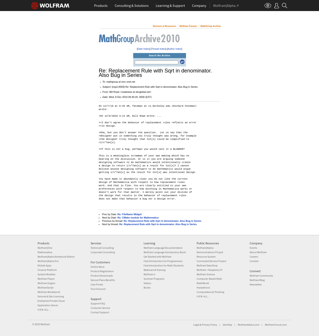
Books (147, 287)
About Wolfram (258, 252)
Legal (196, 324)
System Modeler (46, 274)
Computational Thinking (210, 292)
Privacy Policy (209, 324)
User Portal (97, 284)
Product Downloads (102, 275)
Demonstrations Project (210, 252)
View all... (44, 309)
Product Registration (102, 271)
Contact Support (100, 312)
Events (253, 247)
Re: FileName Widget (130, 214)
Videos (147, 283)
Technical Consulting (102, 247)
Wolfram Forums (188, 26)
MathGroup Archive (211, 26)
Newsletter (256, 284)
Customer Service (100, 307)
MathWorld (203, 283)
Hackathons (203, 287)
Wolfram (45, 324)
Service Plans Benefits (103, 280)
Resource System (206, 256)
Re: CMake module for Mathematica (138, 217)
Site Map (227, 324)
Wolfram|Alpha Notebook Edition (56, 256)
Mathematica (45, 252)
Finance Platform (47, 269)
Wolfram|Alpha (205, 247)
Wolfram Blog (257, 280)
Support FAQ (98, 303)
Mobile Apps (44, 265)
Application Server (48, 305)
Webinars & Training (154, 269)
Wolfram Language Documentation (163, 247)
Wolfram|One (45, 247)
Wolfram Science (206, 274)
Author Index (174, 48)
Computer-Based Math (209, 278)
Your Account (98, 288)
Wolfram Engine (46, 283)
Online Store (97, 266)
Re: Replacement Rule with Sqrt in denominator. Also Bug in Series (162, 221)
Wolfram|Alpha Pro (48, 261)
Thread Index (158, 48)
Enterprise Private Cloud (51, 300)
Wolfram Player (46, 278)
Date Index (143, 48)
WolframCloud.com (276, 324)
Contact (254, 261)
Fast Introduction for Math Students (164, 265)
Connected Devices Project (211, 261)
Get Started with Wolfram (157, 256)
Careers (254, 256)
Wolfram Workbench (49, 292)
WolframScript (45, 287)
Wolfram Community (261, 275)
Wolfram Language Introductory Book (165, 252)
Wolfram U (149, 274)
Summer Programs (154, 278)
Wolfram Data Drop (207, 265)
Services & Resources (164, 26)
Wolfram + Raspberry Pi (209, 269)
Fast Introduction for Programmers (163, 261)
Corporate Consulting (103, 252)
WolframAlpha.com (248, 324)
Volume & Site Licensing (51, 296)
